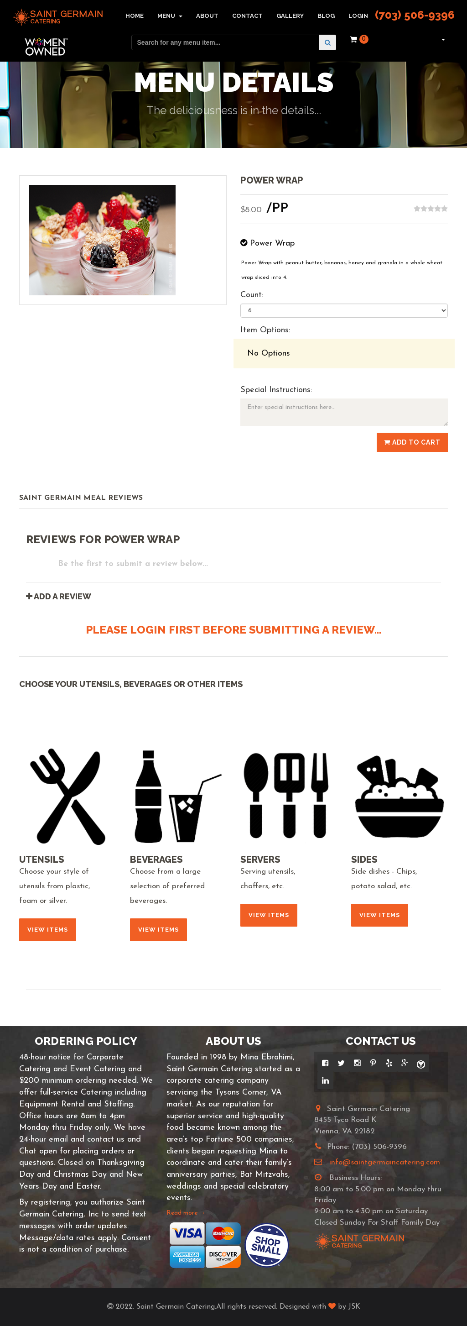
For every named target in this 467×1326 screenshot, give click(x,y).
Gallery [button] (290, 15)
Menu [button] (169, 15)
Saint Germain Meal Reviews (81, 498)
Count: (251, 295)
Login (358, 15)
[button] (442, 39)
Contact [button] (247, 15)
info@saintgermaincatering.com (384, 1162)
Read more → (186, 1213)
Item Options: (265, 330)
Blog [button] (326, 15)
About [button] (207, 15)
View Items (47, 929)
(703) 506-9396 (415, 14)
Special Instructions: (276, 390)
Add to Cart (412, 442)
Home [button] (134, 15)
